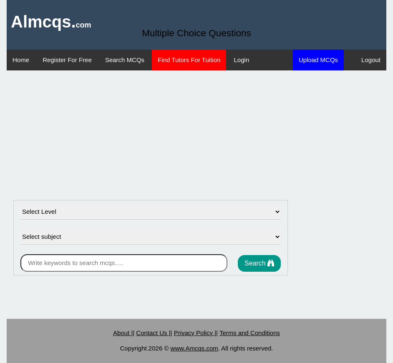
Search (259, 263)
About (122, 332)
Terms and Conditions (249, 332)
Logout (370, 59)
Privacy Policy (194, 332)
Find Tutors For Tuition (189, 59)
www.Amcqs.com (194, 348)
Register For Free (67, 59)
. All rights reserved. (245, 348)
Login (241, 59)
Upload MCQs (318, 59)
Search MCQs (124, 59)
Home (21, 59)
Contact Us (152, 332)
